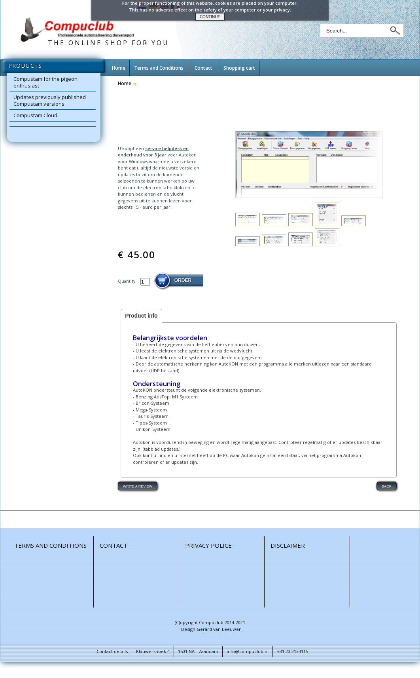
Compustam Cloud (35, 115)
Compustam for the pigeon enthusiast (45, 82)
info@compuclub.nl (248, 651)
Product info (141, 315)
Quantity (127, 281)
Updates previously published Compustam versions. (49, 100)
